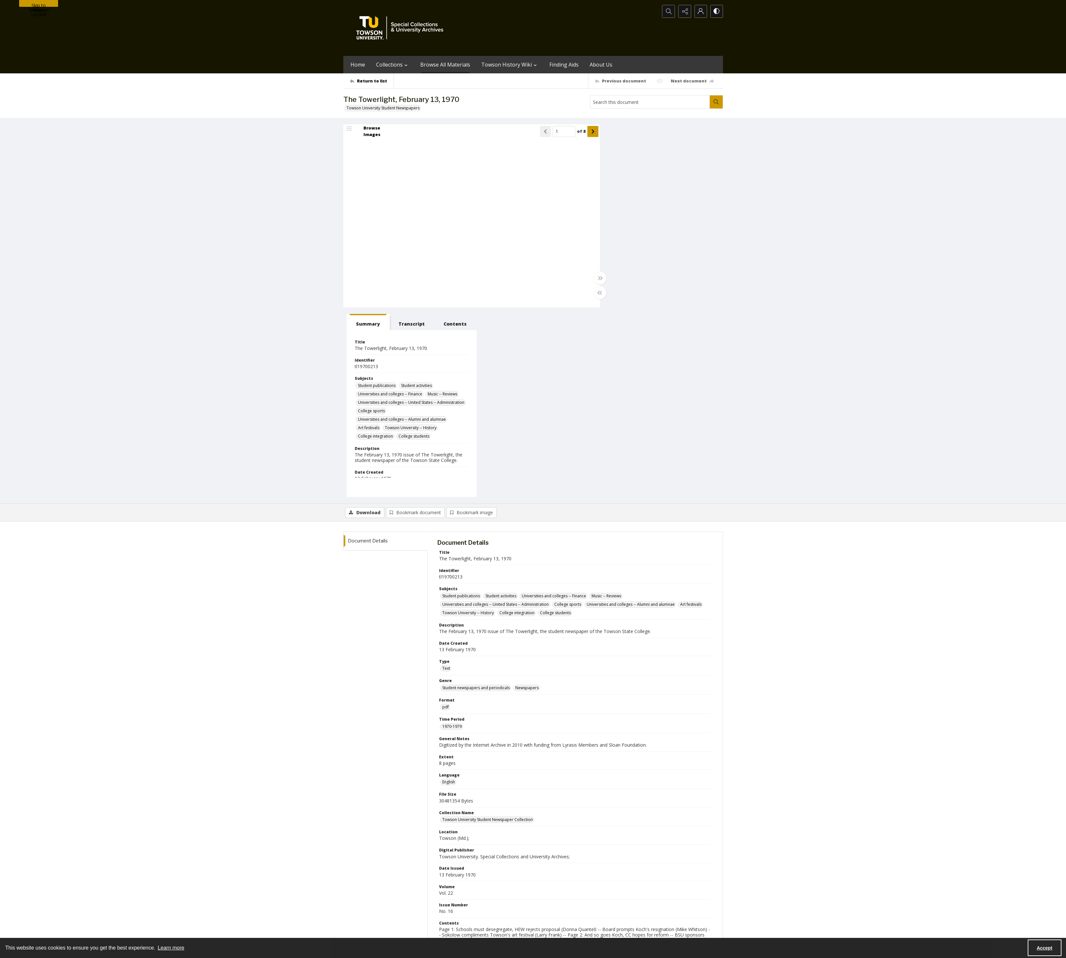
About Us (601, 64)
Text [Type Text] (446, 479)
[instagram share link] (545, 890)
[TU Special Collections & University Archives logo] (402, 28)
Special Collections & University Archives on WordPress (590, 903)
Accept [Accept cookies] (1044, 948)
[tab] (620, 132)
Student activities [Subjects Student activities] (669, 196)
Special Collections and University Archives (642, 930)
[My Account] (700, 11)
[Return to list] (372, 80)
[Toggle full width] (596, 278)
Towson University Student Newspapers (383, 108)
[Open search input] (668, 11)
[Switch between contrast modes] (716, 11)
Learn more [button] (171, 948)
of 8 (577, 131)
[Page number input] (560, 131)
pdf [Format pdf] (445, 517)
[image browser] (367, 131)
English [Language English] (448, 592)
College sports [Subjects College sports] (624, 225)
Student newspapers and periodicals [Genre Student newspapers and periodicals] (476, 498)
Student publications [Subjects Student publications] (630, 196)
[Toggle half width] (596, 292)
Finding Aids (564, 64)
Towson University (360, 930)
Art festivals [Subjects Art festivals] (621, 242)
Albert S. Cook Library (496, 930)
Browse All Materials (445, 64)
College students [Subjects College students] (667, 250)
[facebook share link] (559, 890)
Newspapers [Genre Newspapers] (527, 498)
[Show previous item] (541, 131)
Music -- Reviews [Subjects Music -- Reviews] (695, 204)
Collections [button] (392, 64)
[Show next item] (589, 131)
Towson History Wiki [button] (509, 64)
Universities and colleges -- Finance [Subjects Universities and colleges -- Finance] (643, 204)
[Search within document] (716, 101)
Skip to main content (39, 4)
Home (357, 64)
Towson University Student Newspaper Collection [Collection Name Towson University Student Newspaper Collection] (487, 630)
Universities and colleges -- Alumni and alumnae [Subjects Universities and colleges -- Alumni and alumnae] (655, 233)
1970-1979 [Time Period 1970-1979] (452, 537)
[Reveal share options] (684, 11)
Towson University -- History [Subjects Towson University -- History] (664, 242)
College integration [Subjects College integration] (628, 250)
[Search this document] (650, 101)
